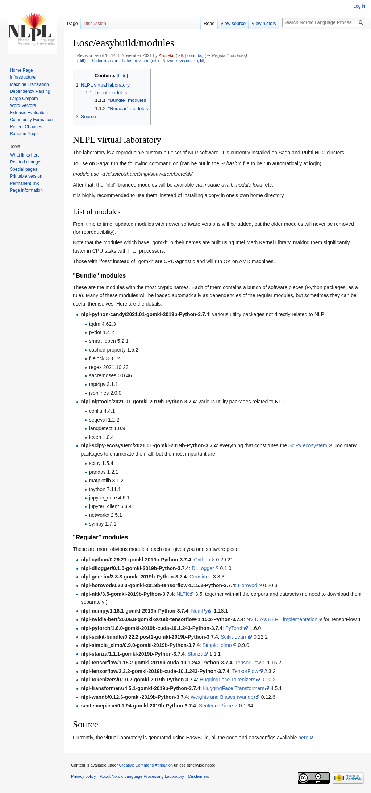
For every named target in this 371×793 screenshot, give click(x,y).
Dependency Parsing (30, 91)
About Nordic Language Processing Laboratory (142, 776)
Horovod (247, 585)
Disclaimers (198, 776)
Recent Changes (26, 126)
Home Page (21, 70)
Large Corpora (24, 98)
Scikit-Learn (234, 637)
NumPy (199, 611)
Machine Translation (29, 84)
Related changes (26, 162)
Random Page (24, 133)
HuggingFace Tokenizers (227, 679)
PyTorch (234, 628)
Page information (26, 190)
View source (233, 23)
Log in (359, 6)
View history (263, 23)
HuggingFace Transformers (233, 688)
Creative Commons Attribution (146, 765)
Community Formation (31, 119)
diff (81, 60)
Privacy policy (83, 776)
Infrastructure (23, 77)
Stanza (195, 654)
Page (72, 23)
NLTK (182, 594)
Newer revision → (179, 60)
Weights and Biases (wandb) (223, 697)
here (303, 737)
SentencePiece (216, 706)
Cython (202, 559)
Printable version (26, 176)
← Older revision (102, 60)
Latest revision (135, 60)
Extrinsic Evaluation (29, 112)
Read (209, 23)
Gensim (198, 577)
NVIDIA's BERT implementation (281, 619)
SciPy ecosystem (307, 445)
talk (180, 55)
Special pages (23, 169)
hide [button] (122, 75)
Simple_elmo (217, 645)
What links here (25, 155)
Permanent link (24, 183)
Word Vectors (23, 105)
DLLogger (203, 568)
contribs (194, 55)
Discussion (95, 23)
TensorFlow (248, 662)
